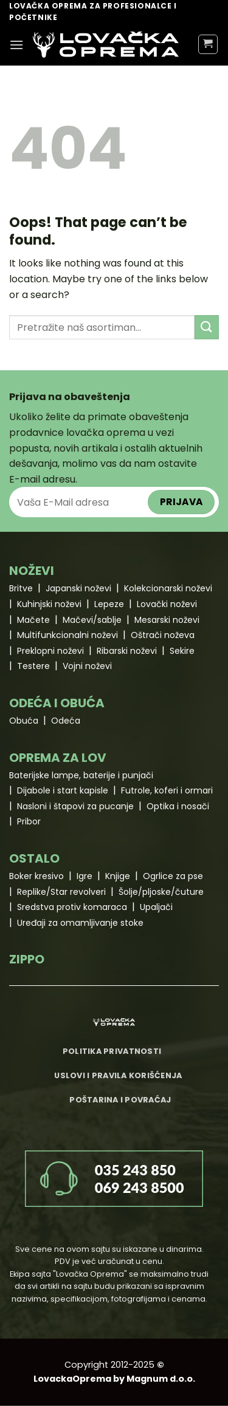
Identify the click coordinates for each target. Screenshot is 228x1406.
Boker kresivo (36, 876)
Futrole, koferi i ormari (167, 790)
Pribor (29, 821)
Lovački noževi (167, 604)
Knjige (117, 876)
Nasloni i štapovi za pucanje (75, 806)
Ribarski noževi (127, 651)
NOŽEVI (31, 570)
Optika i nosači (178, 806)
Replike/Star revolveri (61, 892)
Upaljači (156, 907)
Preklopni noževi (50, 651)
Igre (84, 876)
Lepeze (109, 604)
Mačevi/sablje (92, 620)
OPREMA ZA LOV (57, 757)
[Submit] (207, 327)
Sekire (182, 651)
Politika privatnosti (112, 1051)
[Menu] (16, 44)
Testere (33, 666)
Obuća (23, 721)
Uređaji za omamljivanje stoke (80, 923)
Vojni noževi (87, 666)
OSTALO (34, 858)
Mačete (33, 620)
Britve (21, 588)
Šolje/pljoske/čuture (161, 892)
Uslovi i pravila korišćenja (118, 1075)
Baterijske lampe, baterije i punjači (81, 775)
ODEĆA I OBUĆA (57, 703)
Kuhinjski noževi (49, 604)
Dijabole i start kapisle (62, 790)
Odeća (65, 721)
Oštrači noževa (163, 635)
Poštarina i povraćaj (120, 1100)
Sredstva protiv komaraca (72, 907)
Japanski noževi (78, 588)
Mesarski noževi (166, 620)
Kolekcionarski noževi (168, 588)
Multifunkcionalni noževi (67, 635)
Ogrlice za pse (173, 876)
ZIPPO (26, 959)
